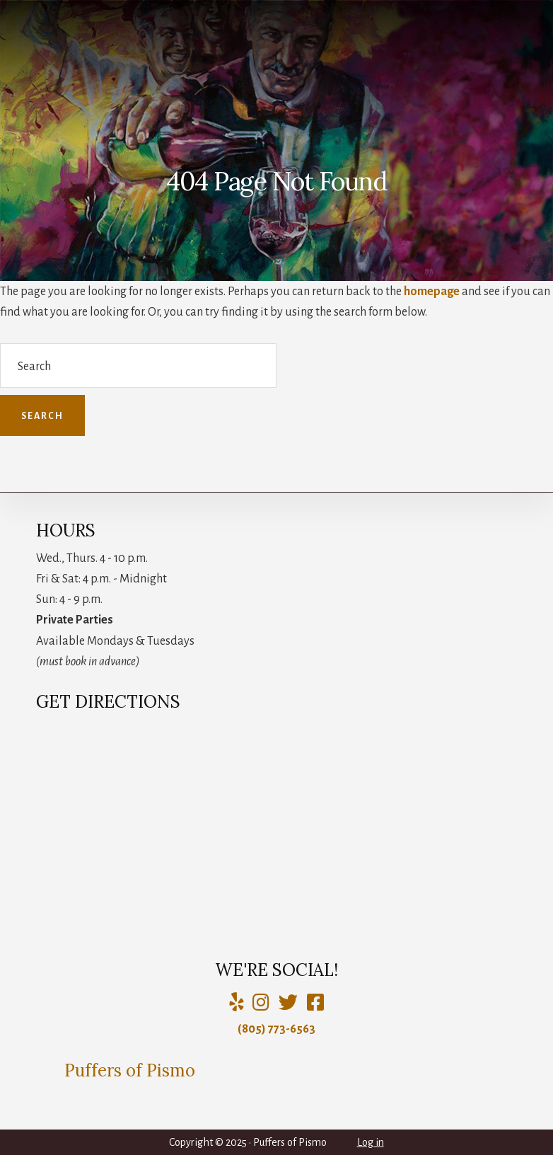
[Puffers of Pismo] (260, 1003)
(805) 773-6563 (276, 1029)
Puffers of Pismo (129, 1070)
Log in (370, 1142)
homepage (432, 291)
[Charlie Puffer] (315, 1003)
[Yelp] (236, 1003)
